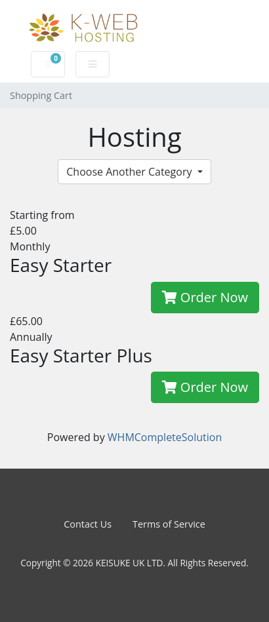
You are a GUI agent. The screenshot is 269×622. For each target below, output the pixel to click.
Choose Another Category (130, 172)
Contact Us (88, 524)
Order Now (205, 297)
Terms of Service (169, 524)
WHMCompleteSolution (165, 437)
